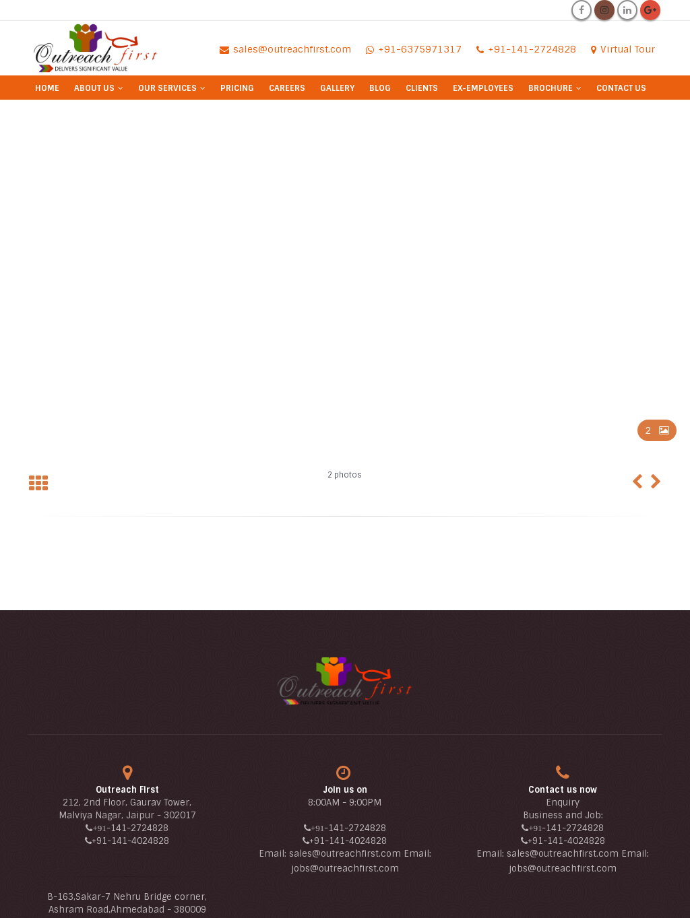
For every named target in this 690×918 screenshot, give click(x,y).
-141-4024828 (138, 841)
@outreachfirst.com (354, 868)
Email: (274, 853)
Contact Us (621, 88)
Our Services (167, 88)
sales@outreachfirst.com (345, 853)
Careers (287, 88)
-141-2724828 (137, 828)
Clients (422, 88)
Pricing (237, 88)
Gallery (337, 88)
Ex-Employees (483, 88)
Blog (380, 88)
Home (47, 88)
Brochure (550, 88)
